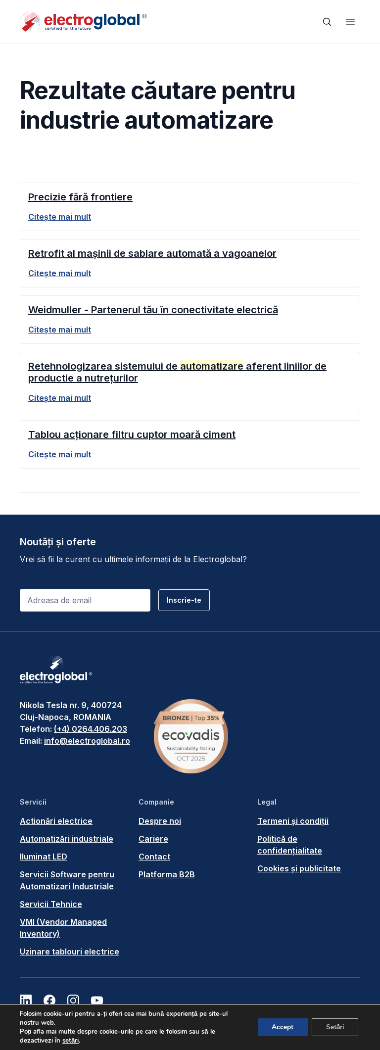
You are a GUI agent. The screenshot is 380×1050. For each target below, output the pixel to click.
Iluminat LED (43, 856)
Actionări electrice (56, 821)
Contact (154, 856)
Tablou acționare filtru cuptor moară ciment (132, 434)
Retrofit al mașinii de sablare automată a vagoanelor (152, 253)
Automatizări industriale (66, 839)
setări (70, 1040)
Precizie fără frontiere (80, 197)
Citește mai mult (59, 217)
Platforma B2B (167, 874)
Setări (334, 1027)
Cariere (153, 839)
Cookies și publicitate (299, 868)
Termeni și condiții (293, 821)
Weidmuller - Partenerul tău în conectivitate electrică (153, 310)
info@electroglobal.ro (87, 741)
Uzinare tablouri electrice (69, 951)
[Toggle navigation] (350, 22)
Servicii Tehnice (51, 904)
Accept (280, 1027)
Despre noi (160, 821)
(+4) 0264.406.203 (90, 729)
